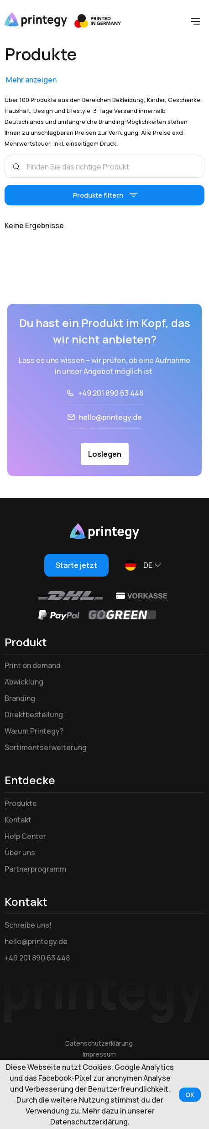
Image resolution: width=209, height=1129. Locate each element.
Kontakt (18, 820)
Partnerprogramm (35, 869)
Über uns (20, 853)
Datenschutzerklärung (99, 1043)
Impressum (99, 1054)
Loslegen (104, 454)
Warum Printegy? (34, 731)
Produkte (21, 803)
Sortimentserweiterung (46, 747)
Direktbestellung (34, 715)
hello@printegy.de (110, 417)
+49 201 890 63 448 (110, 393)
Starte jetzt (76, 565)
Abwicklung (24, 682)
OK (189, 1094)
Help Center (25, 836)
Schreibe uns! (28, 925)
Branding (20, 698)
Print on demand (33, 665)
